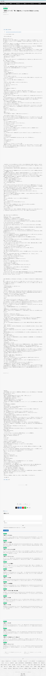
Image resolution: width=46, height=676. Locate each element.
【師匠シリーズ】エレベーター (8, 643)
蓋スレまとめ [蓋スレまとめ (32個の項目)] (21, 667)
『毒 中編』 (5, 479)
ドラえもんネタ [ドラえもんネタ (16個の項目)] (25, 660)
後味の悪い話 (18, 3)
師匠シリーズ (5, 510)
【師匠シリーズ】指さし (7, 629)
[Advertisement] (10, 21)
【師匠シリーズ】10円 (6, 622)
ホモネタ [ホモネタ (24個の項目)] (2, 662)
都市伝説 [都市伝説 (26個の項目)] (30, 667)
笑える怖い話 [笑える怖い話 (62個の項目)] (10, 667)
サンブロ (2, 1)
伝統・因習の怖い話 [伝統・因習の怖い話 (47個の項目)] (21, 662)
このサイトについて (17, 671)
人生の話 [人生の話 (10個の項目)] (16, 662)
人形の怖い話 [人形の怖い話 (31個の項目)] (12, 662)
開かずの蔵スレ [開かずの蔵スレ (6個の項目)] (34, 667)
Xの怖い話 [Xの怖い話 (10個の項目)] (2, 660)
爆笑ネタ (25, 3)
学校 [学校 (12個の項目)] (39, 662)
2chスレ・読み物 (3, 3)
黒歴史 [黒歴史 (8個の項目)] (41, 667)
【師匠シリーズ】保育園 (7, 541)
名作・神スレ (32, 3)
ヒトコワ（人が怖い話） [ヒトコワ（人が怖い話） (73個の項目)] (32, 660)
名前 (4, 520)
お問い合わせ (29, 671)
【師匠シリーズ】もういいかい (8, 555)
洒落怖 (11, 3)
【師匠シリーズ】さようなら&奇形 (8, 548)
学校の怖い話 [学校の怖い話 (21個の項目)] (43, 662)
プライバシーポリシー (24, 671)
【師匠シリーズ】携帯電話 (7, 582)
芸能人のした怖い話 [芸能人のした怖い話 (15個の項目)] (15, 667)
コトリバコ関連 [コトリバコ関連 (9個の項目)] (20, 660)
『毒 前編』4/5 (5, 29)
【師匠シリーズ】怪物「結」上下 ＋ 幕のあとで (10, 636)
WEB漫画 (39, 3)
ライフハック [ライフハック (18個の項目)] (7, 662)
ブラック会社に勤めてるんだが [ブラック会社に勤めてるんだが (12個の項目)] (40, 660)
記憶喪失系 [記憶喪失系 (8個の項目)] (25, 667)
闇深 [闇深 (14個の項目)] (38, 667)
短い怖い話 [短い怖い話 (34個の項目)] (5, 667)
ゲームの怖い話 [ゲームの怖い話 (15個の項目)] (14, 660)
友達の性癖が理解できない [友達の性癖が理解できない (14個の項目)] (28, 662)
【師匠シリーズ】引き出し (7, 534)
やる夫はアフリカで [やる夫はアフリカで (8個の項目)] (8, 660)
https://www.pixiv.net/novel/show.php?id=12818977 (13, 31)
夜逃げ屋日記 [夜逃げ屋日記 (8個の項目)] (35, 662)
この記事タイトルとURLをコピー (23, 503)
